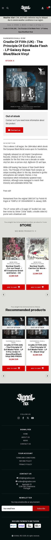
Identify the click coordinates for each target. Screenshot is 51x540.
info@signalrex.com (25, 478)
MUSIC (24, 25)
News (25, 441)
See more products (25, 231)
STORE (16, 25)
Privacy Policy (25, 464)
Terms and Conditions (25, 458)
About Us (25, 437)
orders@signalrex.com (25, 481)
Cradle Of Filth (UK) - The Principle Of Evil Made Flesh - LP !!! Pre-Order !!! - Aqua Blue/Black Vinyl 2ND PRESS (13, 350)
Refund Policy (25, 461)
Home (9, 25)
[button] (13, 287)
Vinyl (31, 25)
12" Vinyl (38, 25)
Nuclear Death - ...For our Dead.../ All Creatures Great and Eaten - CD (13, 269)
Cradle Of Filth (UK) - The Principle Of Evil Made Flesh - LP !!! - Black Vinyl (37, 348)
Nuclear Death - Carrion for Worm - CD (37, 268)
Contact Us (25, 444)
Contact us (14, 130)
